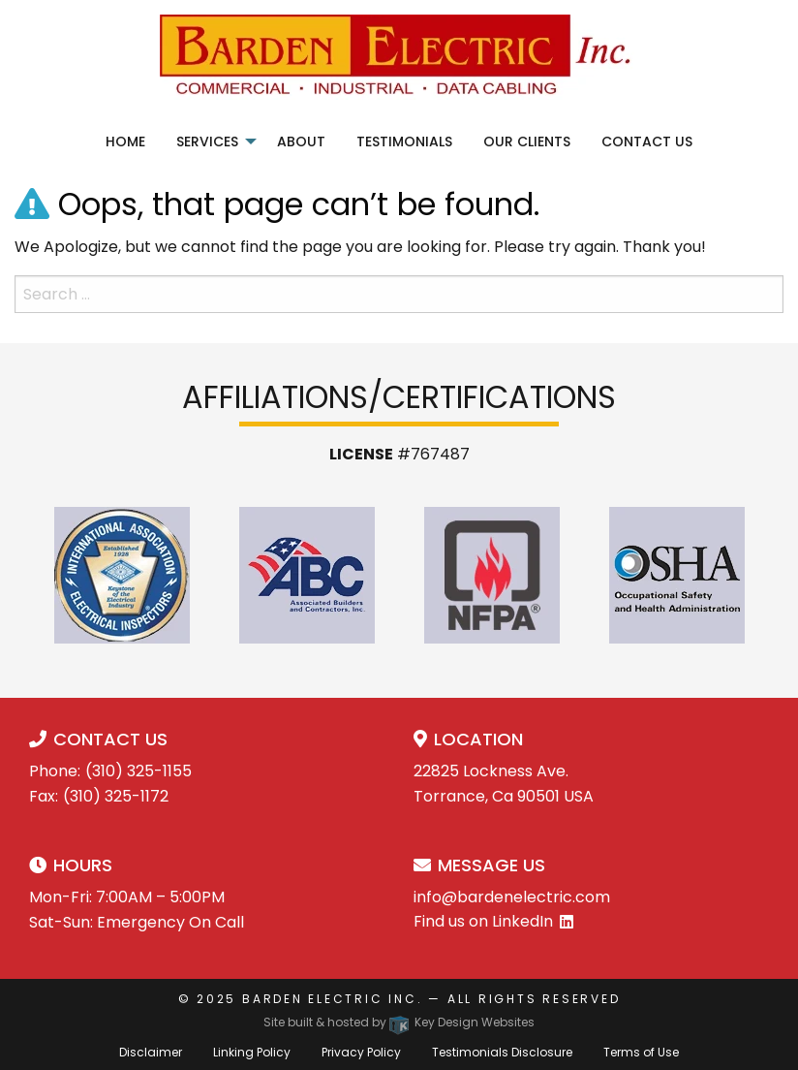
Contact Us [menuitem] (646, 141)
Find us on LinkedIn (483, 921)
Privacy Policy (361, 1052)
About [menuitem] (301, 141)
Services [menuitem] (207, 141)
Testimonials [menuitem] (404, 141)
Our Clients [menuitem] (526, 141)
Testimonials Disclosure (502, 1052)
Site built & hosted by (399, 1022)
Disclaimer (150, 1052)
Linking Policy (252, 1052)
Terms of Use (641, 1052)
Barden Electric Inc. (332, 999)
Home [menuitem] (125, 141)
